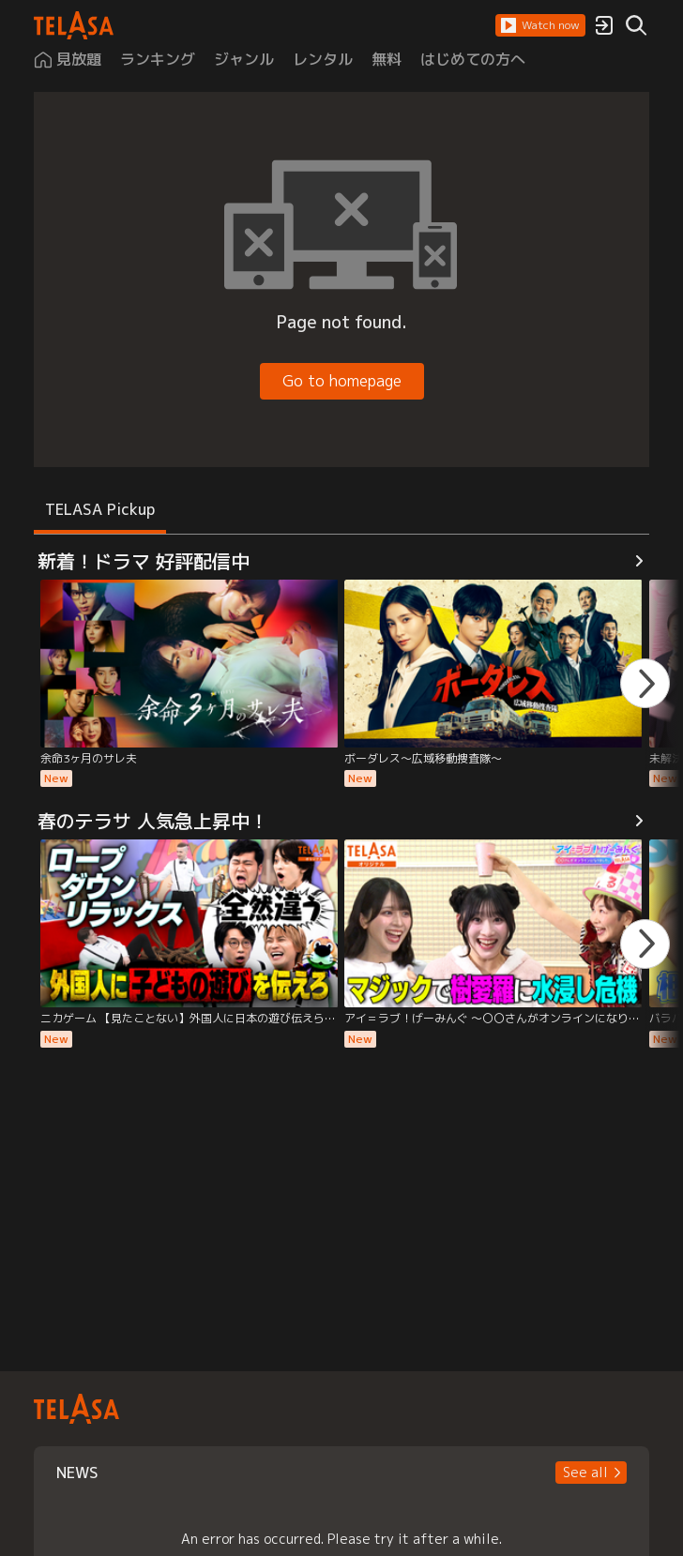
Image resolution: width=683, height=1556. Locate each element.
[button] (540, 25)
